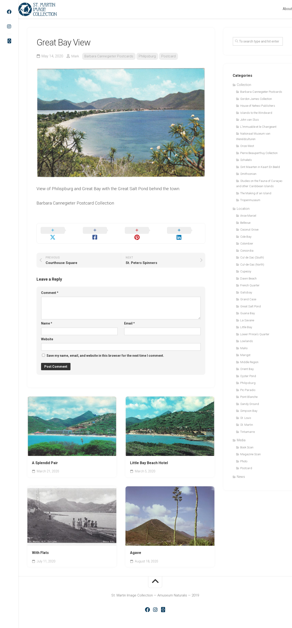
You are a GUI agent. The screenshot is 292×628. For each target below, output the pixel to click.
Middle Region (249, 362)
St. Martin (246, 424)
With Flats (40, 547)
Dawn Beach (248, 278)
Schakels (246, 160)
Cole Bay (245, 236)
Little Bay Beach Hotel (149, 457)
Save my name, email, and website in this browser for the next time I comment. (105, 350)
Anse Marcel (248, 215)
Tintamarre (247, 432)
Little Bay (246, 327)
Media (241, 440)
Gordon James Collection (256, 99)
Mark (75, 56)
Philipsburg (149, 56)
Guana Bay (247, 313)
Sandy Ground (249, 404)
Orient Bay (247, 369)
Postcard (170, 56)
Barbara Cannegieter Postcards (110, 56)
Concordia (246, 250)
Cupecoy (245, 271)
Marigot (245, 355)
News (241, 477)
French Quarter (250, 285)
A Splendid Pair (45, 457)
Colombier (246, 243)
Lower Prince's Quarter (254, 334)
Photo (243, 461)
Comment (49, 287)
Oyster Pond (248, 376)
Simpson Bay (248, 410)
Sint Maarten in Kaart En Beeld (260, 167)
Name (46, 318)
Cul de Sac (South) (252, 257)
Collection (244, 85)
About (278, 9)
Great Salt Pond (250, 306)
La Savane (247, 320)
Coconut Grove (249, 229)
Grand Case (248, 299)
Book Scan (246, 447)
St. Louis (245, 418)
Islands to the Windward (256, 112)
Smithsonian (248, 174)
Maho (244, 348)
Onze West (247, 146)
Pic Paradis (248, 390)
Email (129, 318)
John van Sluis (249, 119)
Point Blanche (249, 397)
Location (243, 208)
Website (47, 333)
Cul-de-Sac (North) (252, 264)
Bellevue (245, 222)
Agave (135, 547)
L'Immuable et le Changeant (258, 126)
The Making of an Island (255, 193)
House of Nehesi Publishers (257, 105)
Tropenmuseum (250, 200)
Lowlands (246, 341)
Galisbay (246, 292)
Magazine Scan (250, 454)
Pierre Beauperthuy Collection (259, 153)
